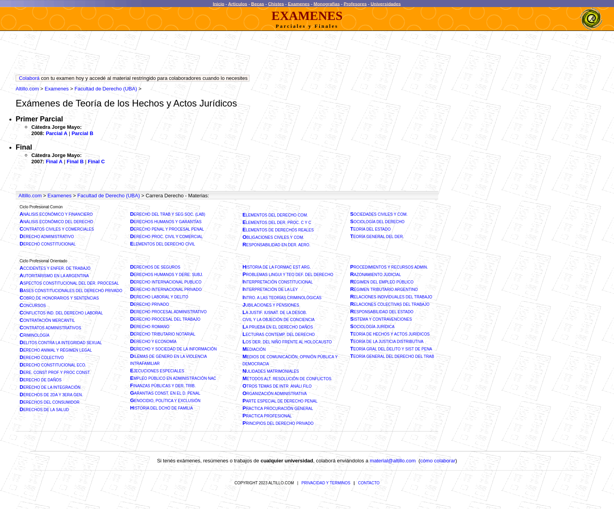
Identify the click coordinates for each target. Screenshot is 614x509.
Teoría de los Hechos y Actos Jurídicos (156, 103)
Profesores (355, 3)
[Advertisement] (158, 54)
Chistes (276, 3)
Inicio (218, 3)
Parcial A (56, 133)
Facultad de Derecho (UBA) (105, 89)
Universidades (385, 3)
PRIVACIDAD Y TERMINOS (326, 483)
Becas (257, 3)
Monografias (327, 3)
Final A (54, 161)
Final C (96, 161)
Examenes (299, 3)
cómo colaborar (437, 461)
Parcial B (83, 133)
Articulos (237, 3)
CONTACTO (368, 483)
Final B (75, 161)
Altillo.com (27, 89)
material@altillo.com (392, 461)
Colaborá (29, 78)
